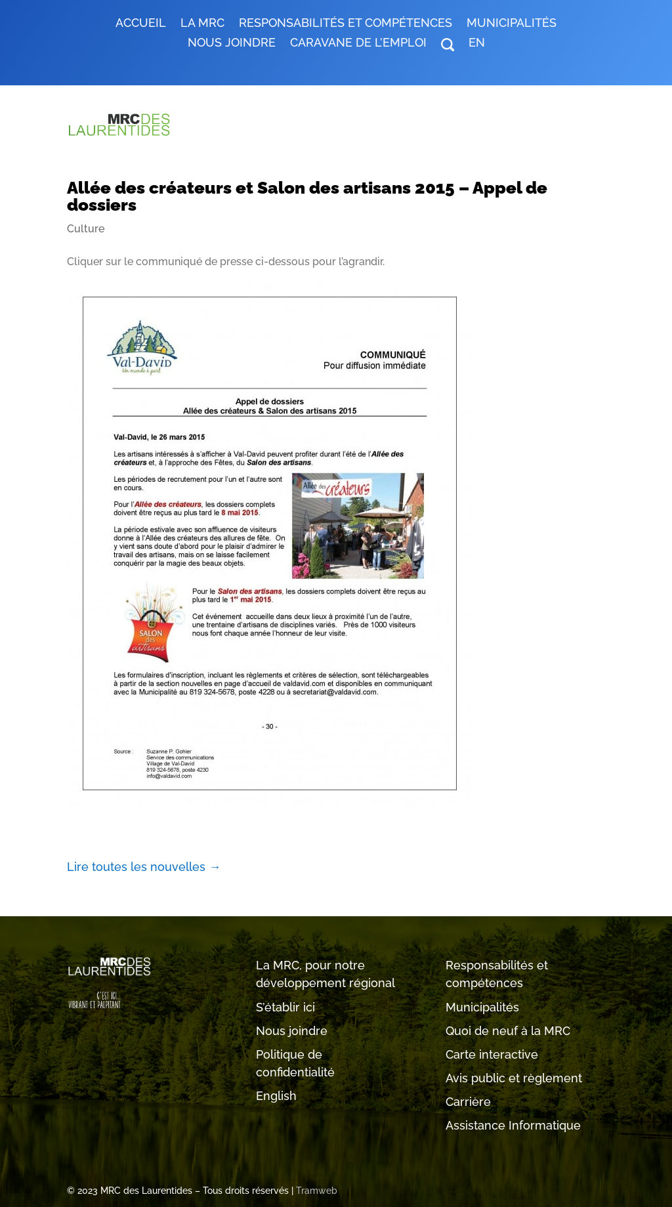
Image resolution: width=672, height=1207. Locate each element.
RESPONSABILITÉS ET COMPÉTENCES (345, 24)
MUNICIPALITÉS (511, 24)
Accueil (141, 24)
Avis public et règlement (514, 1078)
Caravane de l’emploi (358, 43)
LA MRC (202, 24)
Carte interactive (492, 1054)
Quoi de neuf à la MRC (508, 1031)
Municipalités (482, 1007)
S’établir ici (285, 1007)
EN (477, 43)
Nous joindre (232, 43)
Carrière (468, 1102)
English (276, 1096)
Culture (85, 228)
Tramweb (316, 1190)
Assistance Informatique (513, 1125)
